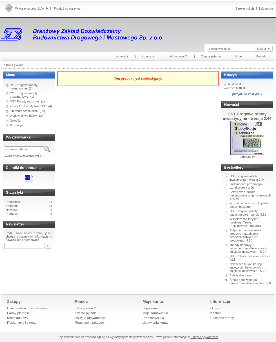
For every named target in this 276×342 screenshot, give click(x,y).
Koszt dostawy (17, 317)
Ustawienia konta (155, 322)
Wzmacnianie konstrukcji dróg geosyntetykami (250, 205)
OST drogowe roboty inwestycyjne (23, 86)
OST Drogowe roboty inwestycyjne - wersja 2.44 (247, 178)
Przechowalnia (153, 317)
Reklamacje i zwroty (21, 322)
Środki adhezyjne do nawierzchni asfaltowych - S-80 (250, 281)
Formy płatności (18, 313)
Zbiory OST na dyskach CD (28, 106)
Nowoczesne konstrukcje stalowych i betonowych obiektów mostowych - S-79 (248, 267)
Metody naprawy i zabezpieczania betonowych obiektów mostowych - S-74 (248, 248)
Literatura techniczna (24, 111)
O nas (214, 308)
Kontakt (216, 313)
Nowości (15, 120)
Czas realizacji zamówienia (27, 308)
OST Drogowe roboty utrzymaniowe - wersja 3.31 (248, 212)
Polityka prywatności (90, 317)
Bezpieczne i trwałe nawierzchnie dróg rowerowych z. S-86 (250, 195)
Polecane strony (222, 317)
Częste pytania (86, 313)
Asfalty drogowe (240, 275)
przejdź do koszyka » (247, 94)
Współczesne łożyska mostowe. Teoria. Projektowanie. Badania (245, 222)
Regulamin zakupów (90, 322)
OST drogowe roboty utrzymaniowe (23, 94)
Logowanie (151, 308)
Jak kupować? (85, 308)
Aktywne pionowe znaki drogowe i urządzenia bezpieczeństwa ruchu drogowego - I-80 (245, 235)
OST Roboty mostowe (24, 101)
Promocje (16, 125)
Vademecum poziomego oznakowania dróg (246, 185)
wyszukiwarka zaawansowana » (24, 155)
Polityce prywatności (204, 337)
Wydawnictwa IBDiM (23, 115)
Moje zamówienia (155, 313)
